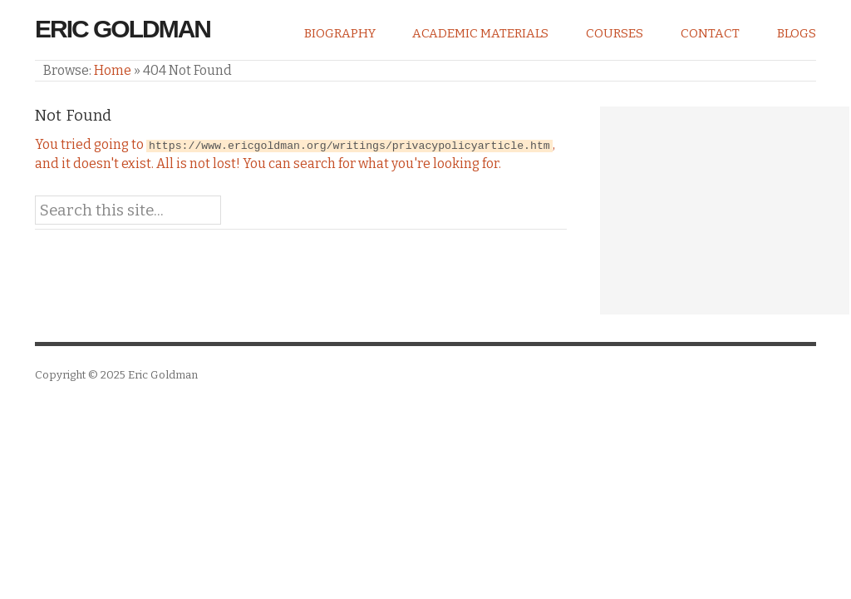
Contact (710, 33)
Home (112, 70)
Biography (340, 33)
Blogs (796, 33)
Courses (614, 33)
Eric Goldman (122, 28)
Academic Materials (480, 33)
